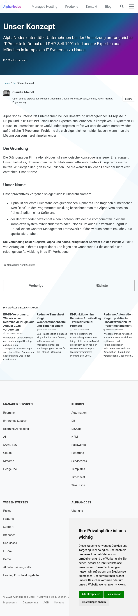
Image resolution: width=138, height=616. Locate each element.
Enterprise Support (15, 420)
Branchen (9, 535)
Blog (108, 6)
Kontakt (91, 6)
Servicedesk (79, 461)
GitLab (7, 453)
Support (8, 527)
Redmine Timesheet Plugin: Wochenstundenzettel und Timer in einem (52, 319)
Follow (128, 98)
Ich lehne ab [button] (114, 594)
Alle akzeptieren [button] (91, 594)
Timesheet (78, 477)
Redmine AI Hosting (16, 428)
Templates (78, 469)
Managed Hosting (44, 6)
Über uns (77, 510)
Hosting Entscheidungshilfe (21, 575)
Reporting (78, 453)
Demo (7, 559)
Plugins (78, 404)
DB (73, 420)
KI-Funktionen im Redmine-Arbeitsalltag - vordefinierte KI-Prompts (82, 321)
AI (4, 436)
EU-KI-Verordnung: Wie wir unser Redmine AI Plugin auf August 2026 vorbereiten (17, 321)
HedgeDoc (10, 469)
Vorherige (36, 285)
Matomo (8, 461)
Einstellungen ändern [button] (94, 602)
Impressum (10, 602)
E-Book (7, 551)
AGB (46, 602)
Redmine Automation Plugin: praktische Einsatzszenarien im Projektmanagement (119, 319)
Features (9, 518)
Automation (79, 412)
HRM (75, 436)
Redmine (9, 412)
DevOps (77, 428)
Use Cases (10, 543)
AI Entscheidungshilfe (17, 567)
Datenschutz (30, 602)
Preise (7, 510)
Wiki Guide (78, 485)
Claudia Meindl (23, 92)
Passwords (79, 445)
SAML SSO (10, 445)
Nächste (102, 285)
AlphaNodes (12, 6)
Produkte (71, 6)
